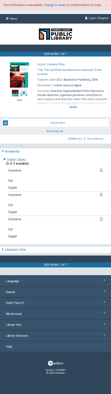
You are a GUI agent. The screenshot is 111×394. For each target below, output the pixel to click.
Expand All (75, 138)
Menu (11, 18)
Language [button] (55, 281)
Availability (12, 151)
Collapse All (95, 138)
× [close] (107, 5)
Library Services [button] (55, 336)
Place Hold (34, 122)
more (73, 107)
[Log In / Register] (86, 18)
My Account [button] (55, 314)
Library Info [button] (55, 325)
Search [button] (55, 292)
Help (9, 346)
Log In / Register (99, 18)
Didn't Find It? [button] (55, 303)
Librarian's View (15, 249)
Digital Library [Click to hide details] (14, 159)
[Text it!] (101, 170)
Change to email (55, 5)
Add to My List (55, 131)
